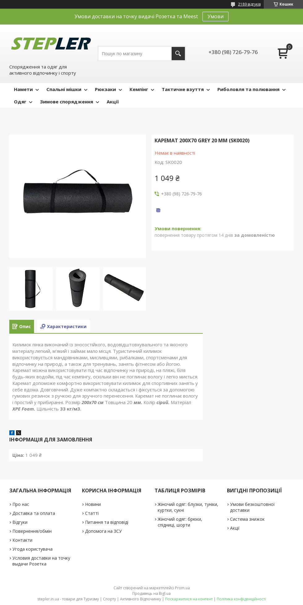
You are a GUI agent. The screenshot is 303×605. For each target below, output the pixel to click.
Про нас (20, 504)
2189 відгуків (249, 4)
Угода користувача (32, 549)
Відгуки (20, 522)
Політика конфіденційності (241, 599)
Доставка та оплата (33, 513)
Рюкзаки (105, 89)
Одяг (20, 101)
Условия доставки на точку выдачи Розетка (41, 561)
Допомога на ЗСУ (103, 531)
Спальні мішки (63, 89)
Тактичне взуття (183, 89)
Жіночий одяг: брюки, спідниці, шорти (180, 522)
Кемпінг (139, 89)
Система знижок (247, 519)
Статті (92, 513)
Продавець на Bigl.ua (151, 593)
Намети (23, 89)
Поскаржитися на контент (189, 599)
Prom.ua (182, 587)
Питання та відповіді (106, 522)
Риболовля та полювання (248, 89)
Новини (93, 504)
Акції (113, 101)
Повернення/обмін (32, 531)
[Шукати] (178, 53)
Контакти (22, 540)
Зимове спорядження (66, 101)
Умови (215, 16)
